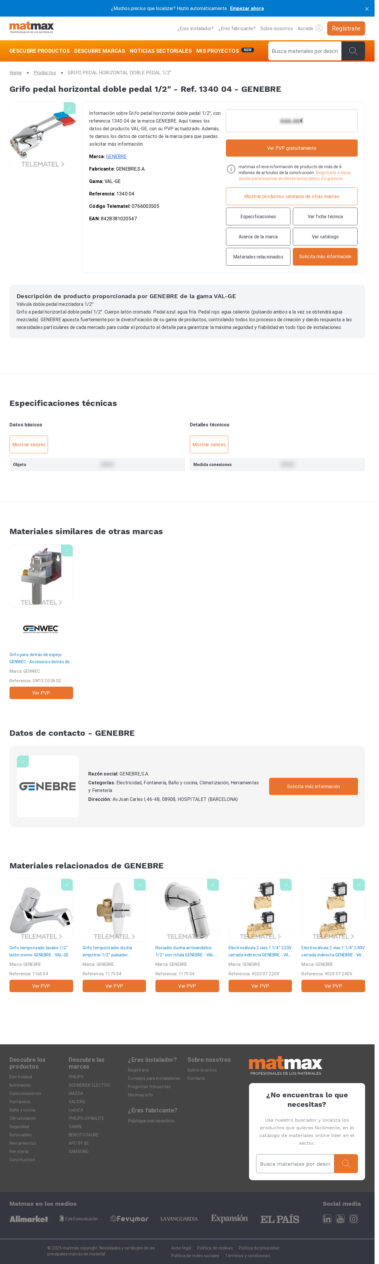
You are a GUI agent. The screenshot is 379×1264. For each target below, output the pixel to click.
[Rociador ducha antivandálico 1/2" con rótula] (187, 935)
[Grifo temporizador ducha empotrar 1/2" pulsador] (114, 935)
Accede (310, 27)
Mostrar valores (28, 444)
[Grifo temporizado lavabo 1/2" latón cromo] (41, 935)
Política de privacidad (259, 1248)
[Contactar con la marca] (325, 257)
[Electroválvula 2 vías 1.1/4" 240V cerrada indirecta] (333, 935)
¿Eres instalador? (195, 28)
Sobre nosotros (276, 28)
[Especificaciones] (258, 216)
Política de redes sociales (195, 1255)
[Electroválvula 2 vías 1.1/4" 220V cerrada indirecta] (260, 935)
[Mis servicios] (225, 51)
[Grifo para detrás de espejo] (41, 621)
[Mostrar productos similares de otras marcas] (292, 196)
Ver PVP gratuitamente (291, 148)
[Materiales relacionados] (258, 257)
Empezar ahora (247, 8)
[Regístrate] (346, 28)
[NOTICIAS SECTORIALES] (160, 51)
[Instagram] (353, 1219)
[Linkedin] (327, 1219)
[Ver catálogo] (325, 236)
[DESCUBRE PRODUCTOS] (40, 51)
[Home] (31, 28)
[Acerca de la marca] (258, 236)
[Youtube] (340, 1219)
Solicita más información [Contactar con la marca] (313, 786)
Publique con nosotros (151, 1121)
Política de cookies (215, 1248)
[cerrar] (367, 8)
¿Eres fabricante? (237, 28)
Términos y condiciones (247, 1255)
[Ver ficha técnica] (325, 216)
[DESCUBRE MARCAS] (99, 51)
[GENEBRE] (48, 786)
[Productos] (45, 72)
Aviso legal (181, 1248)
